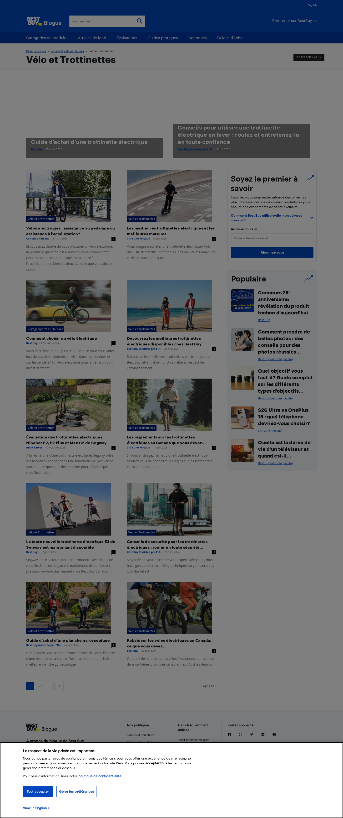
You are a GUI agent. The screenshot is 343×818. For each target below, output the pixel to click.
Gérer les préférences (76, 791)
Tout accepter (38, 791)
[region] (171, 780)
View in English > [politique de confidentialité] (36, 808)
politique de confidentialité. (100, 776)
